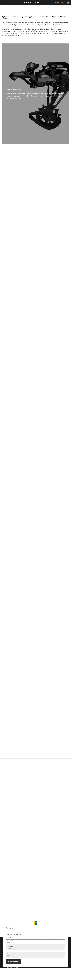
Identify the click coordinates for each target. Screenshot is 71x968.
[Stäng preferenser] (64, 928)
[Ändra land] (68, 2)
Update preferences (13, 961)
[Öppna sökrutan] (7, 3)
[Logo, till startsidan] (32, 2)
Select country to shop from (13, 934)
